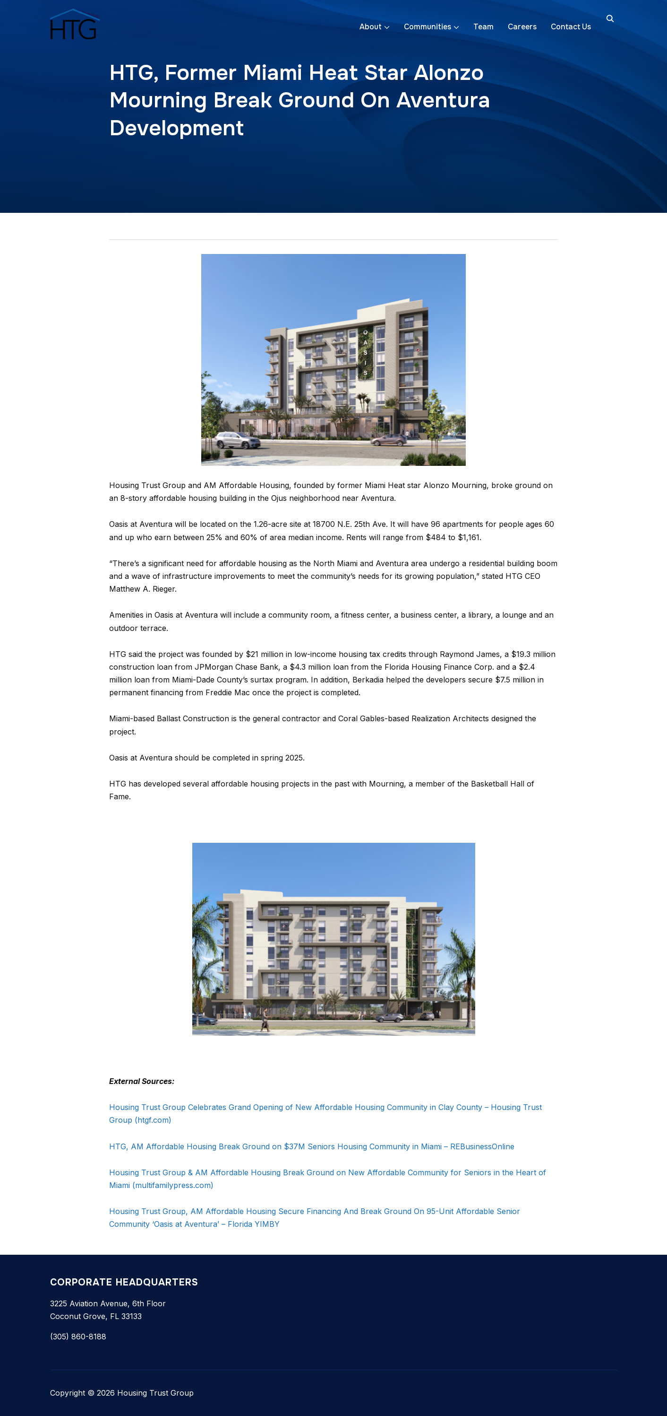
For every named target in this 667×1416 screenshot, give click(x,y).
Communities (427, 27)
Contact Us (571, 27)
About (370, 27)
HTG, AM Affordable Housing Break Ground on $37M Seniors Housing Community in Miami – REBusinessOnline (311, 1146)
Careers (522, 27)
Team (483, 27)
